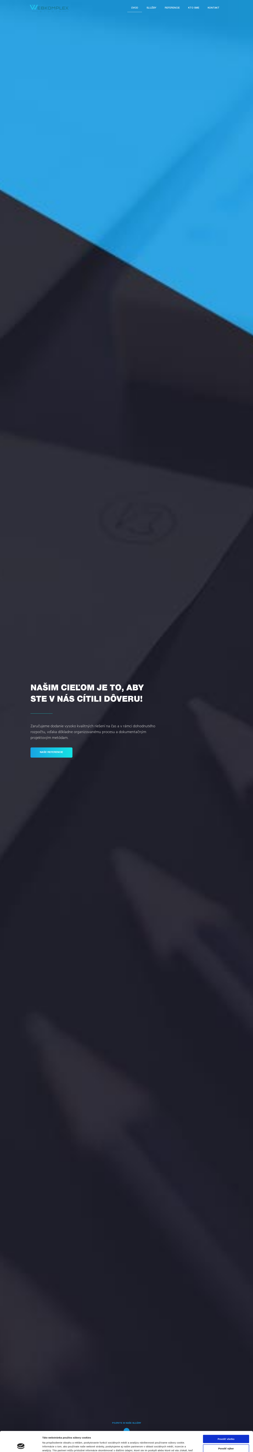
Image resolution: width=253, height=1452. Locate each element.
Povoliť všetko (226, 1419)
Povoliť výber (226, 1429)
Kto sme (193, 8)
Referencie (172, 8)
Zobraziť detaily (168, 1445)
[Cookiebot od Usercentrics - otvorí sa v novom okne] (21, 1445)
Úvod (134, 8)
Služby (151, 8)
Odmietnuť (226, 1438)
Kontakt (213, 8)
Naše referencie (51, 752)
